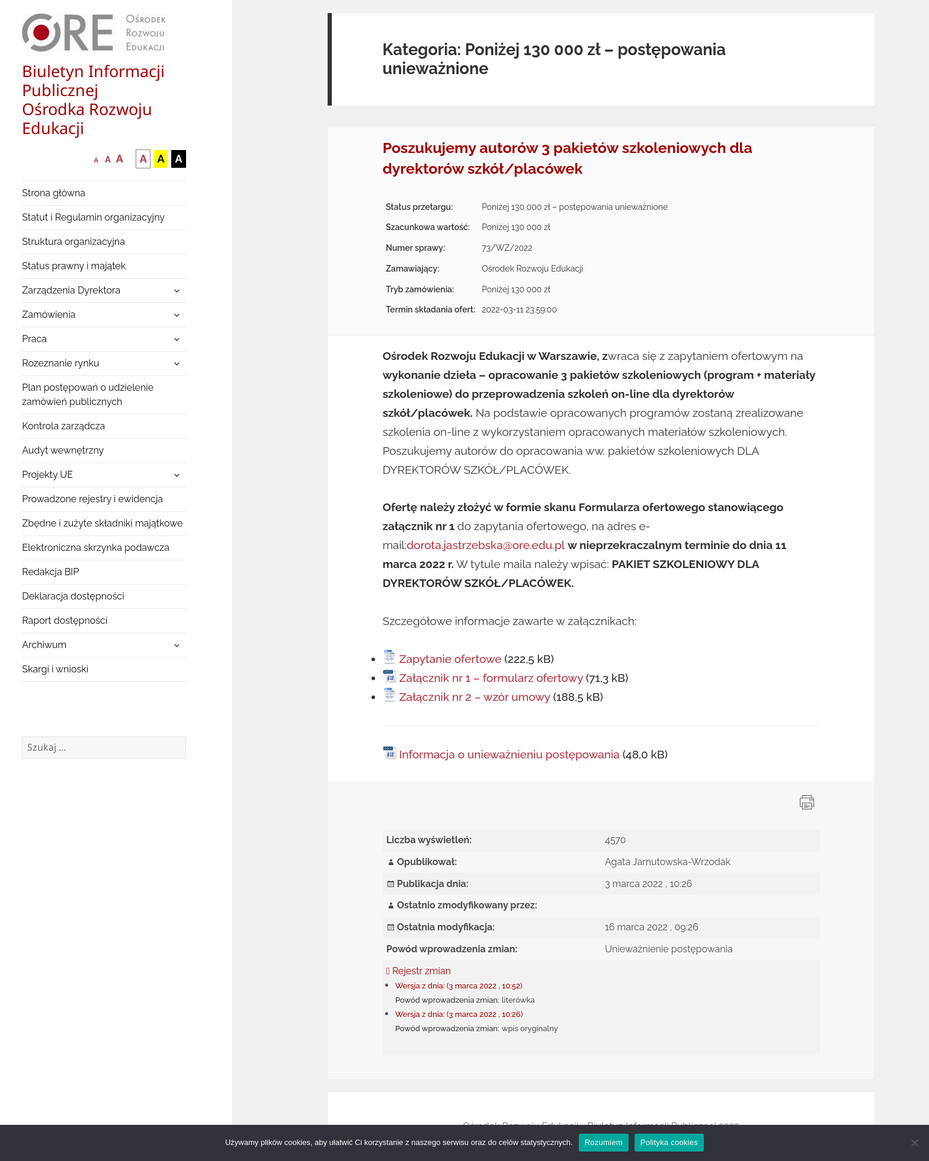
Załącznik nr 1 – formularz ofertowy (491, 677)
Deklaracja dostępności (73, 596)
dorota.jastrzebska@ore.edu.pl (485, 544)
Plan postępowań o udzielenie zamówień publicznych (87, 394)
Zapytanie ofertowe (450, 658)
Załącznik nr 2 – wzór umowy (474, 696)
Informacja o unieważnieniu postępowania (509, 754)
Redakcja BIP (50, 572)
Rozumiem (604, 1142)
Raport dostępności (64, 620)
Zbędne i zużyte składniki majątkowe (102, 523)
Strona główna (53, 193)
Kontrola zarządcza (63, 426)
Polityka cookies (669, 1142)
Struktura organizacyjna (73, 241)
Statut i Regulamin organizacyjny (93, 217)
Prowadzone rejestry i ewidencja (92, 499)
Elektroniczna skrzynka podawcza (95, 547)
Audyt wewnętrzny (63, 450)
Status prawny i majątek (74, 266)
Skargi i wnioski (55, 669)
